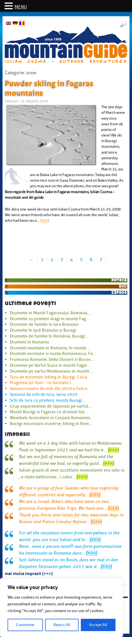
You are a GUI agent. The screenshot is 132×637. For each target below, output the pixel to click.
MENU (21, 7)
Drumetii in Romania (29, 342)
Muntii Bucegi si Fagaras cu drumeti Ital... (49, 412)
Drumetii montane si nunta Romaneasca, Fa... (53, 353)
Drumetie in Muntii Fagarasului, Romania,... (50, 313)
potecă (119, 280)
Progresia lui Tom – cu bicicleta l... (42, 383)
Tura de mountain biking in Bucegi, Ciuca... (50, 377)
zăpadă (119, 292)
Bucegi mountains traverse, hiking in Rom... (51, 423)
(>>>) (44, 220)
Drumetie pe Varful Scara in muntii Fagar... (50, 365)
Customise (25, 624)
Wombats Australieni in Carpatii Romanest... (51, 418)
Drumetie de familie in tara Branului (44, 324)
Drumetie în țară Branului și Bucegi (43, 330)
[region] (61, 607)
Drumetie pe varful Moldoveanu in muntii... (51, 371)
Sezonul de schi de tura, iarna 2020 (43, 394)
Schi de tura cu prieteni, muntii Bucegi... (47, 400)
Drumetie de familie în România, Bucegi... (49, 336)
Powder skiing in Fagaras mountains (49, 87)
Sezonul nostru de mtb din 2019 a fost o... (50, 388)
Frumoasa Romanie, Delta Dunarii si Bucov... (52, 359)
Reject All (61, 624)
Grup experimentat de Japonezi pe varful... (50, 406)
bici (123, 286)
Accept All (98, 624)
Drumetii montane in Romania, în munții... (49, 348)
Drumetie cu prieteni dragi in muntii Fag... (49, 319)
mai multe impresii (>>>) (29, 573)
